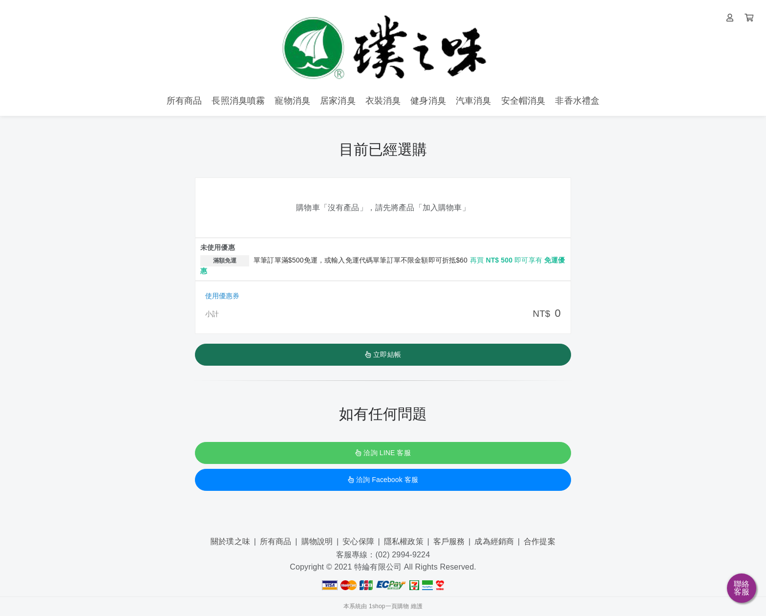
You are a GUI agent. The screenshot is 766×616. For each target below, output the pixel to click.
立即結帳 (383, 354)
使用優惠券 (222, 296)
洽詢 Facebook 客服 (383, 480)
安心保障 (358, 541)
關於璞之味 (230, 541)
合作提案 (539, 541)
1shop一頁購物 (389, 606)
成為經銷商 (494, 541)
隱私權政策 (404, 541)
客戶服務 (449, 541)
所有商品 (276, 541)
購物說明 (317, 541)
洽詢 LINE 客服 (382, 453)
